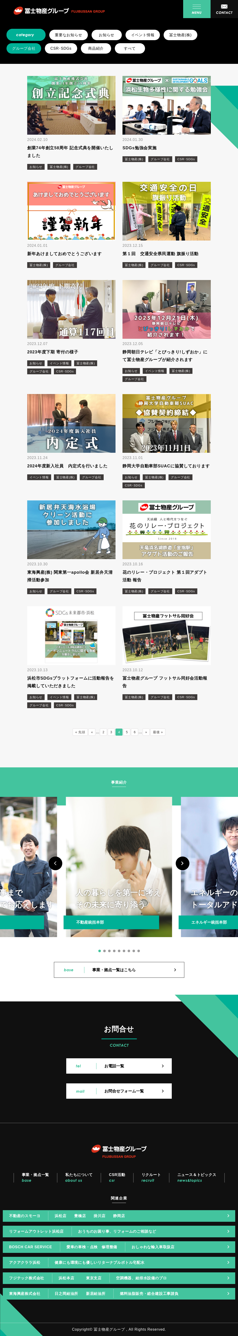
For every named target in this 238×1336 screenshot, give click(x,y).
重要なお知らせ (68, 35)
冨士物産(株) (180, 35)
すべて (130, 48)
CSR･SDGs (61, 48)
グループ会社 (24, 48)
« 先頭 (80, 732)
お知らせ (106, 35)
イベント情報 (143, 35)
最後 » (158, 732)
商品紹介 (96, 48)
